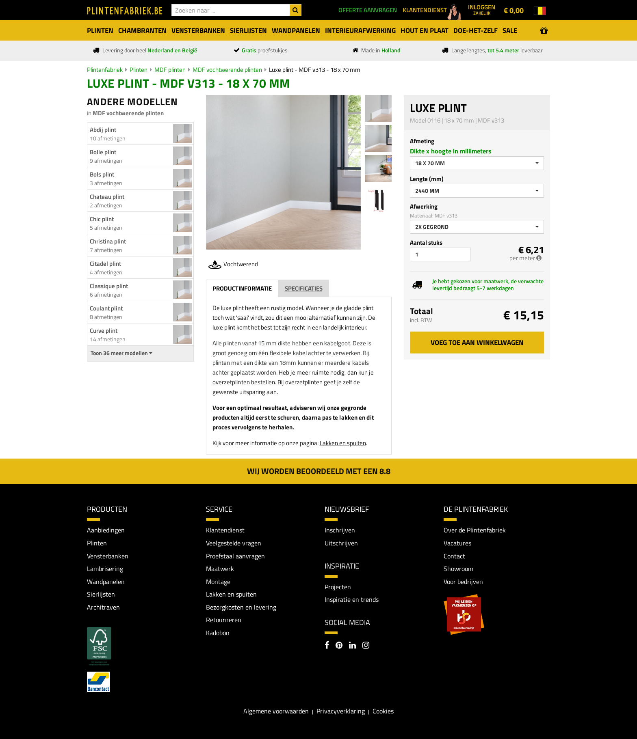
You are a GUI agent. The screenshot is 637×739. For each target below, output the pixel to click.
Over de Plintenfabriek (475, 530)
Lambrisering (105, 568)
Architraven (103, 607)
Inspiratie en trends (352, 599)
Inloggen (481, 9)
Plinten (138, 69)
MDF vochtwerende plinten (227, 69)
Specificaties (304, 288)
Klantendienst (225, 530)
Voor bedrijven (463, 581)
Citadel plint (105, 263)
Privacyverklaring (340, 711)
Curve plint (103, 330)
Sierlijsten (101, 594)
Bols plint (102, 174)
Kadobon (218, 633)
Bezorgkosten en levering (241, 607)
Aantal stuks (426, 242)
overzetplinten (304, 382)
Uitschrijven (341, 543)
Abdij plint (103, 129)
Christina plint (108, 241)
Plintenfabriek (105, 69)
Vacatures (457, 543)
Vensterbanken (107, 556)
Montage (218, 581)
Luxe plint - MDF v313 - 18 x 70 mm (314, 69)
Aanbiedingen (106, 530)
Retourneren (223, 620)
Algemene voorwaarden (276, 711)
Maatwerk (220, 568)
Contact (454, 556)
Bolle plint (103, 152)
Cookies (383, 711)
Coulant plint (106, 308)
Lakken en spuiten (343, 443)
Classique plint (109, 286)
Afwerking (424, 206)
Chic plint (102, 219)
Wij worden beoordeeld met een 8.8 (318, 471)
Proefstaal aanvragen (235, 556)
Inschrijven (340, 530)
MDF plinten (170, 69)
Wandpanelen (106, 581)
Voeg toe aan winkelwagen (477, 342)
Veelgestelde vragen (233, 543)
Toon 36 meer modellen (121, 353)
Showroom (458, 568)
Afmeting (422, 141)
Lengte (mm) (427, 178)
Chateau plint (107, 196)
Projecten (338, 587)
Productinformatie (242, 288)
